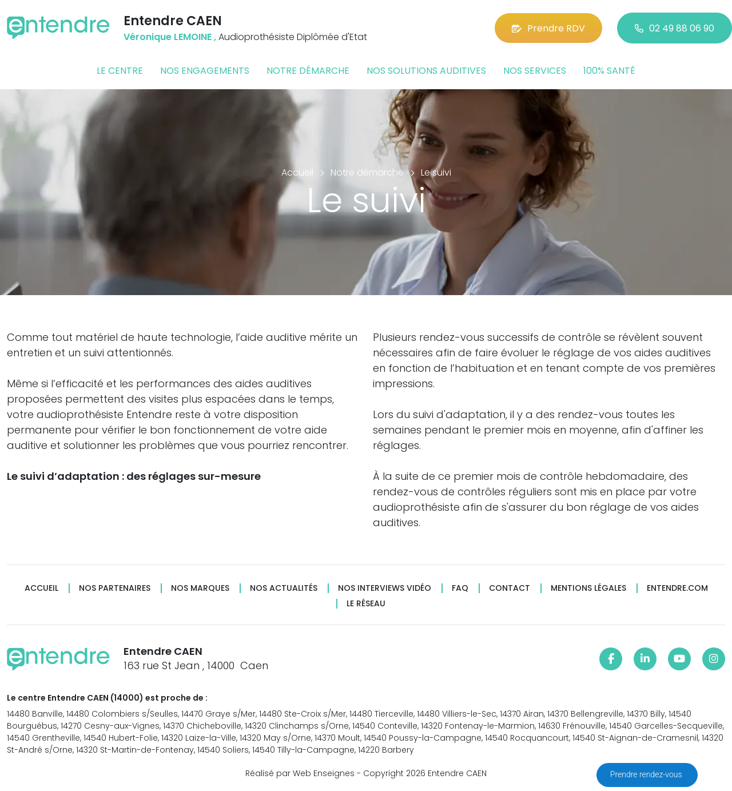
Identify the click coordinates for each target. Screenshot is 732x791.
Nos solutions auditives (426, 70)
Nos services (534, 70)
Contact (509, 588)
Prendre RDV (548, 28)
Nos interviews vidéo (384, 588)
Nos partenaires (114, 588)
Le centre (120, 70)
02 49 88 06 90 (674, 28)
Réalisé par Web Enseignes (300, 773)
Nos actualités (283, 588)
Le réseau (366, 604)
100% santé (609, 70)
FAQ (460, 588)
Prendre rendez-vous (647, 774)
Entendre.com (677, 588)
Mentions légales (588, 588)
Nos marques (200, 588)
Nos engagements (204, 70)
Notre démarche (307, 70)
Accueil (41, 588)
